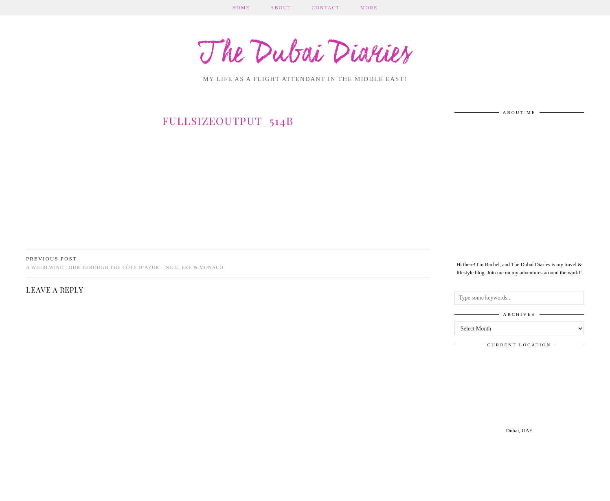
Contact (326, 8)
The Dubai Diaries (305, 54)
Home (241, 8)
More (369, 8)
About (280, 8)
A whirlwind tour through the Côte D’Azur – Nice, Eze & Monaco (125, 263)
